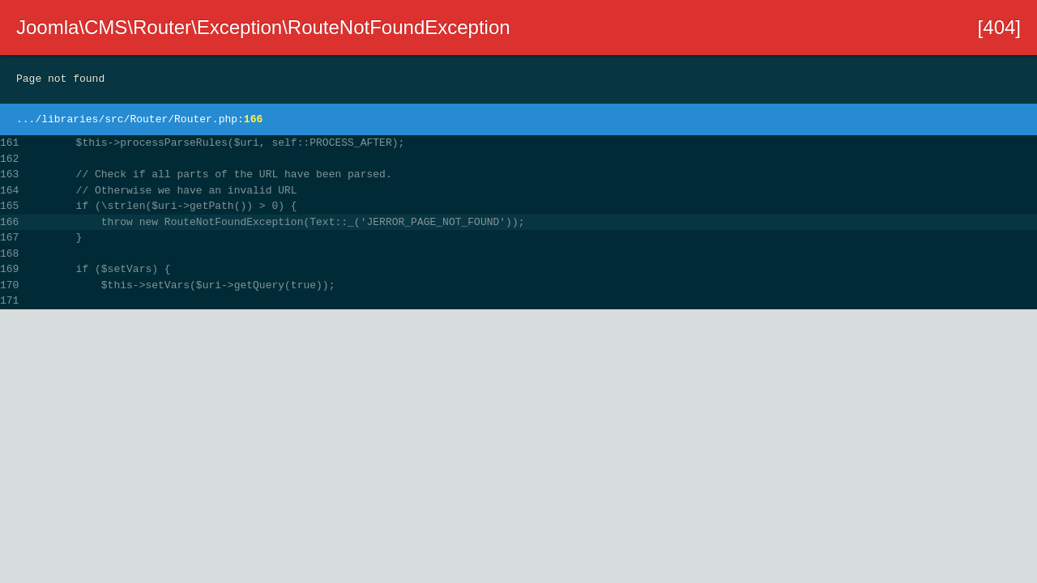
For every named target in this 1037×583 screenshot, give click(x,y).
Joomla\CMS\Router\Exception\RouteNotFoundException (263, 27)
